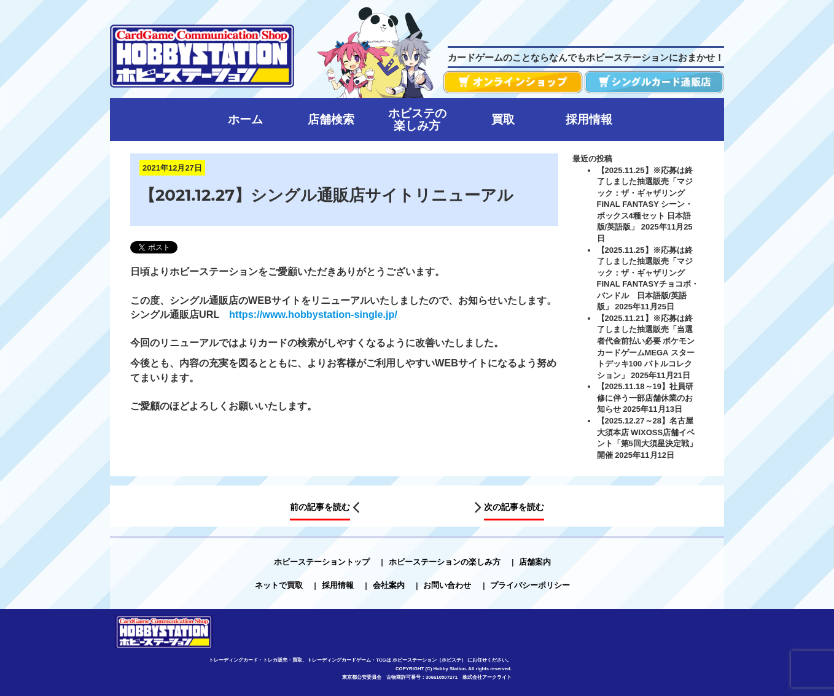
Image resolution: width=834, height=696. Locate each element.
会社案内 (389, 585)
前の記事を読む (320, 507)
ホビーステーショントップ (322, 561)
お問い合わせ (447, 585)
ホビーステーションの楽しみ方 (445, 561)
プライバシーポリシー (530, 585)
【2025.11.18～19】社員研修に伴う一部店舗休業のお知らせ (645, 398)
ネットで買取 (279, 585)
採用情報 (338, 585)
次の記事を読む (514, 507)
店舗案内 (535, 561)
